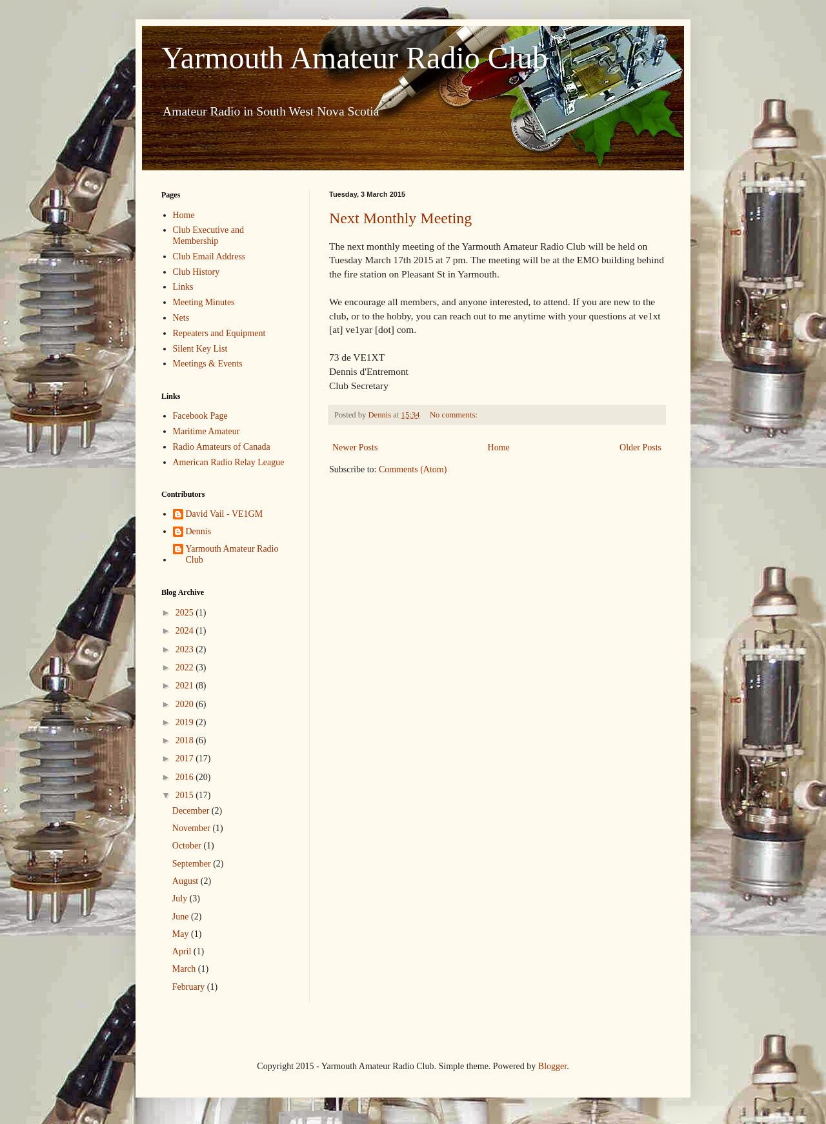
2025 (186, 612)
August (186, 881)
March (185, 969)
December (192, 811)
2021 (186, 685)
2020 (186, 704)
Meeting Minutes (204, 302)
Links (183, 287)
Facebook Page (200, 416)
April (183, 951)
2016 (186, 777)
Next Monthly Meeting (400, 218)
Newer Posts (355, 447)
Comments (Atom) (413, 469)
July (181, 898)
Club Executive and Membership (208, 235)
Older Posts (640, 447)
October (188, 845)
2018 (186, 740)
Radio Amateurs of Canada (221, 447)
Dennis (199, 531)
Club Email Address (209, 256)
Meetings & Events (208, 363)
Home (499, 447)
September (192, 863)
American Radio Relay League (229, 462)
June (181, 916)
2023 (186, 649)
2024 (186, 631)
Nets (181, 318)
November (192, 828)
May (181, 934)
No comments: (454, 414)
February (189, 987)
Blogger (552, 1066)
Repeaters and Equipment (219, 333)
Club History (196, 272)
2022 (186, 667)
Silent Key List (200, 349)
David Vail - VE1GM (224, 514)
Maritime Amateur (206, 431)
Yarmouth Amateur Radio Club (354, 58)
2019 (186, 722)
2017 (186, 758)
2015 (186, 795)
